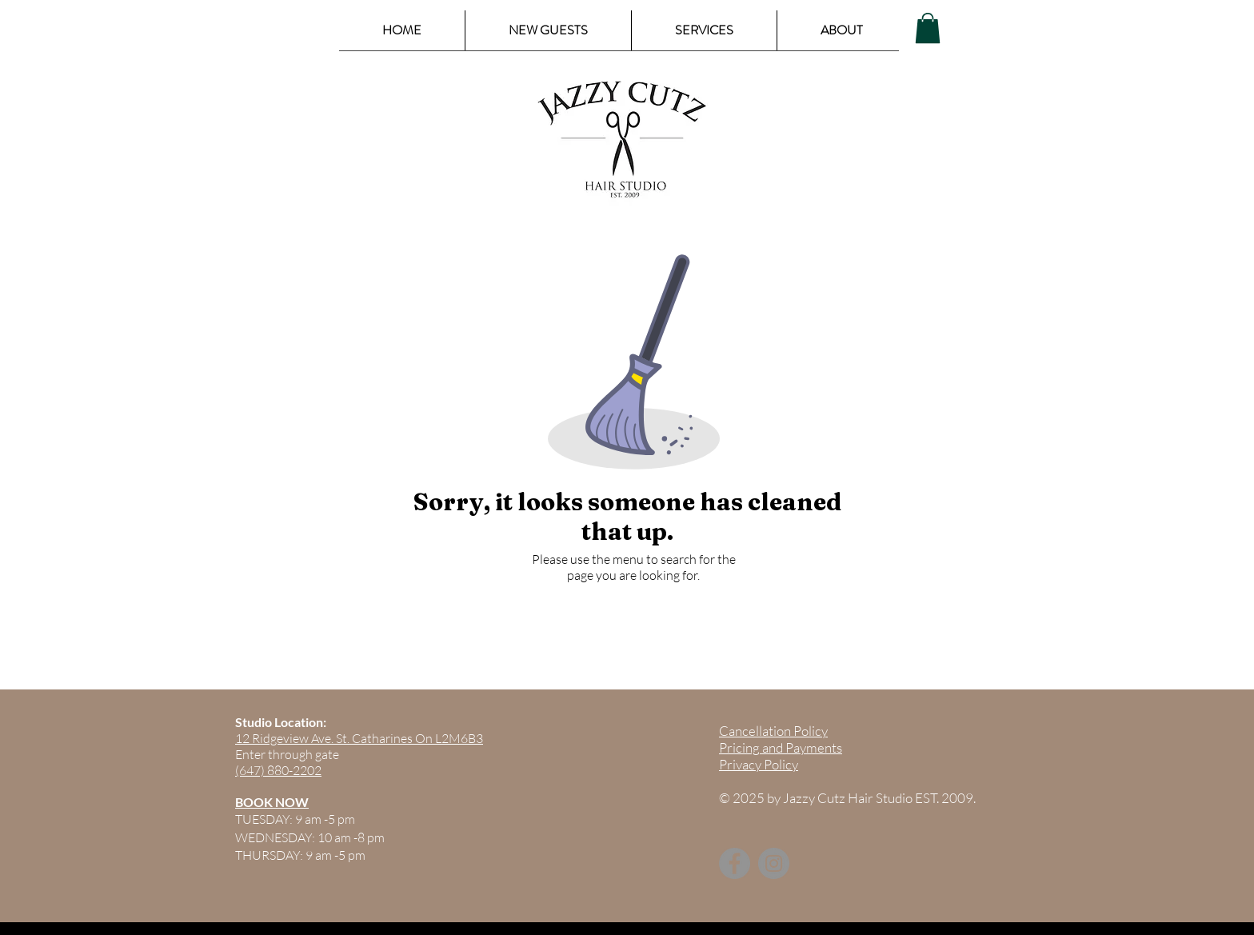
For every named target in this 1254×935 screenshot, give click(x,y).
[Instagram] (773, 863)
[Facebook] (734, 863)
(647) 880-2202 (278, 770)
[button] (927, 28)
